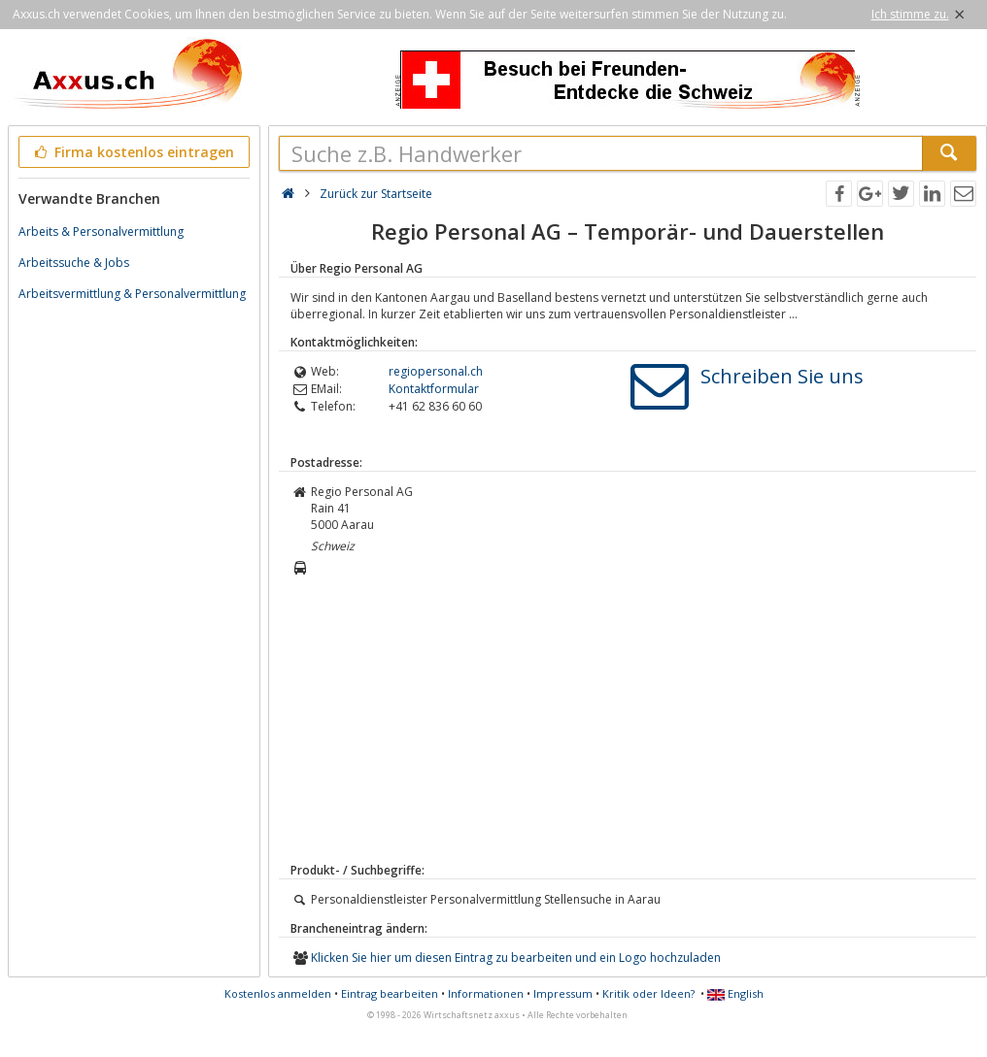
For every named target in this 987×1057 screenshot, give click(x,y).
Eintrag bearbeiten (389, 993)
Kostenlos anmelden (277, 993)
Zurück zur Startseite (376, 193)
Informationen (486, 993)
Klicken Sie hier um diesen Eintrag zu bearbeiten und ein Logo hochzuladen (516, 957)
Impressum (563, 993)
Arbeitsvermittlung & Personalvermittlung (132, 293)
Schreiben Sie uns (782, 376)
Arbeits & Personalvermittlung (101, 231)
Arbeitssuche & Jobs (73, 262)
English (735, 993)
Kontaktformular (434, 388)
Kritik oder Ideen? (648, 993)
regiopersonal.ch (436, 371)
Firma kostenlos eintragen (132, 152)
